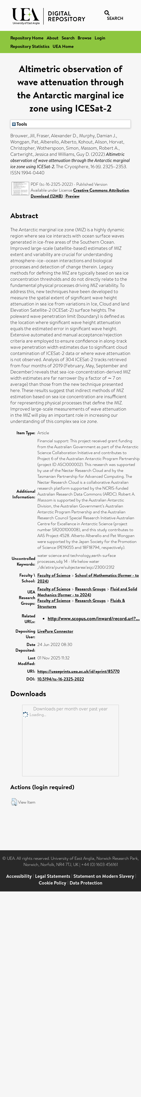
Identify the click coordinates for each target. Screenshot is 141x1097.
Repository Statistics (29, 46)
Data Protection (86, 883)
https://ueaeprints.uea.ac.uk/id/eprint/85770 (78, 671)
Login (100, 38)
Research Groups (90, 589)
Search (68, 38)
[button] (14, 802)
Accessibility (19, 876)
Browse (85, 38)
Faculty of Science (53, 575)
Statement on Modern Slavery (103, 876)
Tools (19, 124)
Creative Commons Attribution (101, 190)
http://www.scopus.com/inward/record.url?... (94, 618)
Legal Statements (52, 876)
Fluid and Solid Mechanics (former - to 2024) (87, 592)
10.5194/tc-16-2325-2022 (60, 679)
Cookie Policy (52, 883)
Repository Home (27, 38)
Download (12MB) (47, 196)
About (53, 38)
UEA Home (63, 46)
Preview (72, 196)
